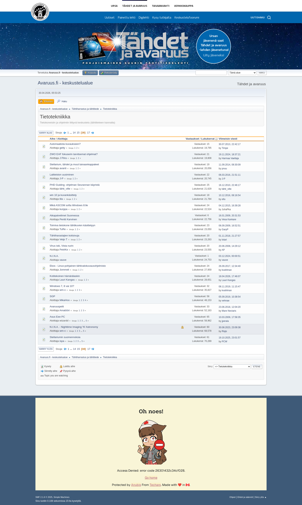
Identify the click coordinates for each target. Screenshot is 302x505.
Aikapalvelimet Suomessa (64, 215)
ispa (62, 341)
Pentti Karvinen (68, 219)
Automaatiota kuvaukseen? (65, 143)
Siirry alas (45, 133)
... (71, 132)
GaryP (225, 229)
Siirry (210, 366)
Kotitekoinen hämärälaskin (65, 276)
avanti (63, 168)
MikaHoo (65, 300)
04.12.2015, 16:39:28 (230, 205)
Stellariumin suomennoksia (65, 337)
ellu (224, 199)
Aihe (52, 138)
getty (62, 147)
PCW (224, 341)
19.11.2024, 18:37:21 (230, 154)
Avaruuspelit (57, 306)
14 (74, 132)
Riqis (224, 331)
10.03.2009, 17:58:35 (230, 317)
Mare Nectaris (229, 310)
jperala (225, 321)
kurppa (63, 209)
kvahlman (227, 270)
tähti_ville (65, 188)
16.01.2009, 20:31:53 (230, 215)
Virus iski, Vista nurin (61, 245)
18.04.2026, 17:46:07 (230, 276)
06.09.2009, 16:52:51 (230, 225)
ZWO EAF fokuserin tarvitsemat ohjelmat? (74, 154)
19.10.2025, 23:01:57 (230, 337)
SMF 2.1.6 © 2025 (43, 497)
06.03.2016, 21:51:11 (230, 175)
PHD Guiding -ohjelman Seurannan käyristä (75, 184)
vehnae (225, 300)
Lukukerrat (209, 138)
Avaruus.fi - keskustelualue (65, 82)
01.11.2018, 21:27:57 (230, 235)
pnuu (224, 168)
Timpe (225, 148)
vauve (63, 259)
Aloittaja (62, 138)
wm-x (63, 289)
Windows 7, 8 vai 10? (62, 286)
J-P (61, 178)
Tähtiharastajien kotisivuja (64, 235)
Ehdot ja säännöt (245, 497)
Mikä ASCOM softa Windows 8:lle (69, 205)
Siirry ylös (46, 349)
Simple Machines (61, 497)
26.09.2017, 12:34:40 (230, 266)
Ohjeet (232, 497)
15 (78, 132)
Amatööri (64, 310)
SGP (52, 296)
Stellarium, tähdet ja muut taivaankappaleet (74, 164)
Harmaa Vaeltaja (230, 158)
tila (61, 198)
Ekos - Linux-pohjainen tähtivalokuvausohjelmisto (78, 265)
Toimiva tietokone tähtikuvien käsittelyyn (72, 225)
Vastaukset (192, 138)
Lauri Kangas (67, 279)
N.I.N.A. (54, 256)
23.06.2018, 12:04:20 (230, 307)
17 (88, 132)
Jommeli (64, 269)
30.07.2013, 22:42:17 (230, 144)
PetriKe (64, 249)
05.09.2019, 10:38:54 (230, 296)
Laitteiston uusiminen (62, 174)
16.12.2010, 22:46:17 (230, 185)
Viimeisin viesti (228, 138)
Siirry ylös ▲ (261, 497)
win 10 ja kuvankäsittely (63, 195)
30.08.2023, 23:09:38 (230, 327)
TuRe (63, 229)
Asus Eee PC (57, 316)
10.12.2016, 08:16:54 (230, 195)
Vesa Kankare (229, 219)
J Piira (63, 158)
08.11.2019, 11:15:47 (230, 286)
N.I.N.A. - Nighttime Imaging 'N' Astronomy (74, 326)
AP (223, 250)
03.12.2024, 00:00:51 (230, 256)
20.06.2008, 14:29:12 (230, 246)
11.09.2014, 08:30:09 (230, 164)
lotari (224, 239)
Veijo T (63, 239)
